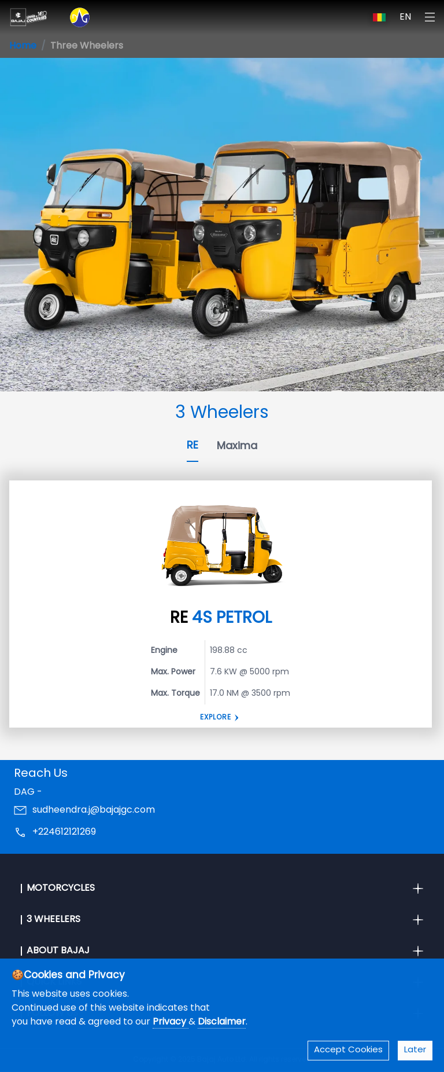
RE (192, 445)
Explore (215, 717)
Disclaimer (222, 1022)
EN (405, 17)
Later (415, 1050)
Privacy (170, 1022)
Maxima (237, 446)
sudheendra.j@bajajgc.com (93, 810)
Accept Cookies (348, 1050)
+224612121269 (64, 832)
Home (22, 46)
